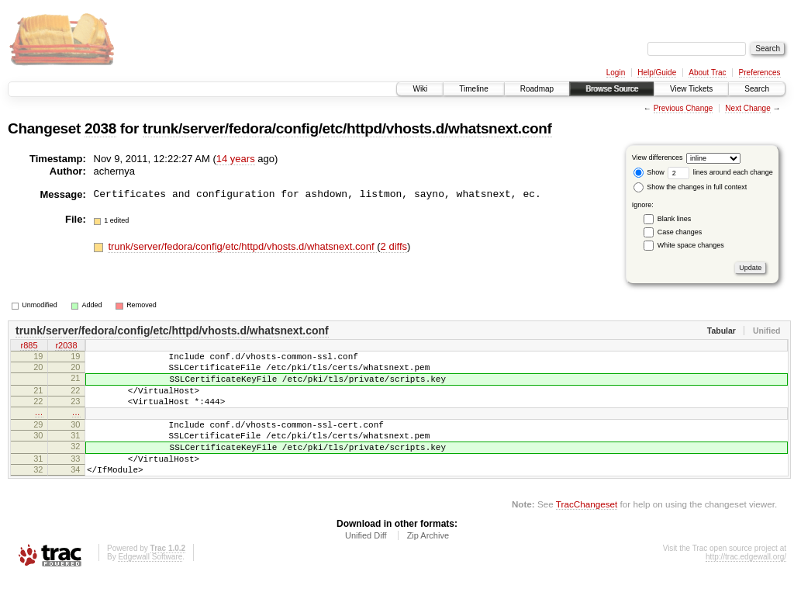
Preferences (760, 72)
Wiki (420, 89)
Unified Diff (366, 563)
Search (756, 89)
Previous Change (683, 108)
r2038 (66, 346)
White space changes (691, 245)
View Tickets (691, 89)
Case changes (680, 232)
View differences (657, 157)
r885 (28, 346)
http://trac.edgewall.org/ (746, 584)
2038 (100, 128)
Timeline (473, 89)
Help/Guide (656, 72)
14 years (235, 158)
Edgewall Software (150, 584)
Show (649, 172)
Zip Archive (428, 563)
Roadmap (537, 89)
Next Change (747, 108)
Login (615, 72)
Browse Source (611, 89)
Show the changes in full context (690, 187)
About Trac (707, 72)
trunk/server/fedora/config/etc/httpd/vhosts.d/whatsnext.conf (347, 128)
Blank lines (675, 219)
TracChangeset (586, 532)
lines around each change (720, 172)
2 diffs (394, 246)
